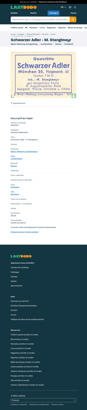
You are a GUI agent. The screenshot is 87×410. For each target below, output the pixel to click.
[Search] (40, 19)
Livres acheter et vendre (21, 348)
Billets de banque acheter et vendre (25, 362)
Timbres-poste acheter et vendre (24, 335)
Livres (42, 28)
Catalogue (53, 13)
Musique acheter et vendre (22, 376)
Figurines (62, 28)
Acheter (14, 13)
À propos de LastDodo (20, 267)
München (15, 194)
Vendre (33, 13)
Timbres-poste (17, 28)
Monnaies (34, 28)
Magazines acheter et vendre (23, 353)
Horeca (58, 44)
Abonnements (16, 286)
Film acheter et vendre (20, 380)
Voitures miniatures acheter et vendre (26, 371)
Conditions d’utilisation (19, 404)
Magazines (51, 28)
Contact (14, 310)
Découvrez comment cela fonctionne (53, 2)
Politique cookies (57, 404)
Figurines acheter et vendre (22, 358)
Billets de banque (75, 28)
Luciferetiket (46, 44)
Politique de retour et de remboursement (27, 319)
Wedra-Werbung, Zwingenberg (24, 44)
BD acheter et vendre (19, 339)
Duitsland (69, 44)
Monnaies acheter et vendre (22, 344)
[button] (70, 7)
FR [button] (63, 7)
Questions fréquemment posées (24, 306)
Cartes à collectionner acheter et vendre (27, 385)
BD (26, 28)
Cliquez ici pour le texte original (24, 232)
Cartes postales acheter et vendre (25, 367)
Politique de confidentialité (39, 404)
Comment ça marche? (20, 301)
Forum (73, 13)
